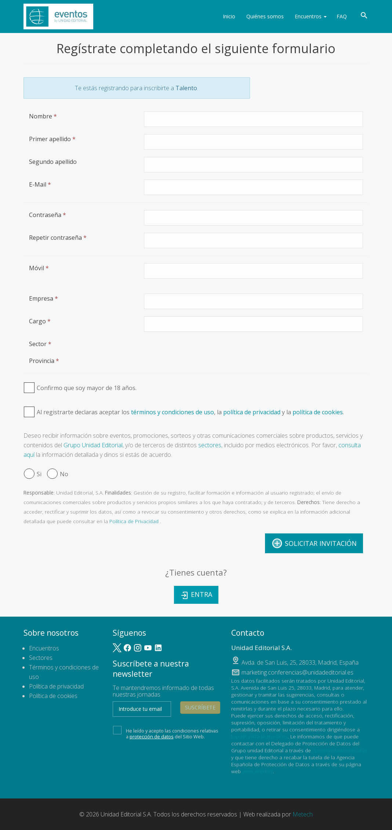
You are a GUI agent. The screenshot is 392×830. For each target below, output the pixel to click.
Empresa (43, 298)
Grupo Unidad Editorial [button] (93, 445)
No (57, 474)
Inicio (228, 16)
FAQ (342, 16)
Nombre (43, 116)
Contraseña (47, 215)
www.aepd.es (257, 771)
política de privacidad (251, 412)
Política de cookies (53, 696)
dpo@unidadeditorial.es (340, 750)
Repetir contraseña (58, 238)
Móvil (39, 268)
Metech (303, 814)
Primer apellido (52, 139)
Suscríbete (200, 707)
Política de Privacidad (134, 521)
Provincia (44, 361)
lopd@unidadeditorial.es (259, 736)
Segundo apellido (53, 162)
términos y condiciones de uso (172, 412)
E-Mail (40, 184)
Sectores (40, 658)
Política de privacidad (56, 686)
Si (32, 474)
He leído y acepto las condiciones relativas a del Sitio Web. (165, 733)
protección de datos (152, 736)
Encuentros (310, 16)
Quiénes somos (264, 16)
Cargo (40, 321)
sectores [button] (209, 445)
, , (300, 662)
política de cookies (318, 412)
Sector (40, 344)
